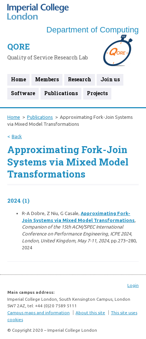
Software (23, 93)
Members (47, 79)
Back (17, 136)
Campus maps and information (38, 312)
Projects (97, 93)
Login (133, 285)
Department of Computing (92, 29)
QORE (18, 46)
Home (18, 79)
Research (79, 79)
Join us (110, 79)
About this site (90, 312)
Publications (61, 93)
